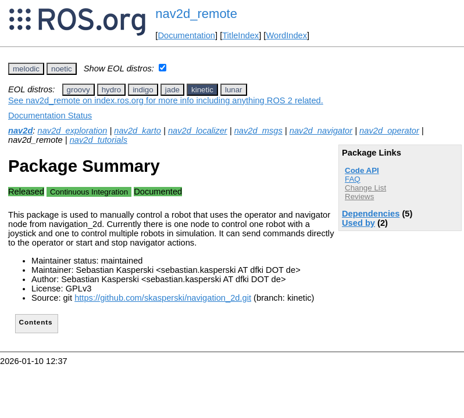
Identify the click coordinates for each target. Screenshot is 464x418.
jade (172, 89)
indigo (143, 89)
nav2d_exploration (73, 130)
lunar (233, 89)
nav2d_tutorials (98, 140)
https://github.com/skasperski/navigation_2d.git (162, 297)
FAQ (353, 179)
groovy (78, 89)
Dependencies (370, 213)
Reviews (359, 196)
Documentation (186, 35)
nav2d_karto (137, 130)
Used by (358, 223)
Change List (365, 187)
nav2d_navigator (321, 130)
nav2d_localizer (197, 130)
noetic (61, 68)
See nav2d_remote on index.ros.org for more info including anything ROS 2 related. (165, 100)
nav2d (20, 130)
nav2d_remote (196, 13)
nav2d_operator (389, 130)
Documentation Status (50, 115)
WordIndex (286, 35)
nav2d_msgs (258, 130)
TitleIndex (240, 35)
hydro (111, 89)
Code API (362, 170)
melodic (26, 68)
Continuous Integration (89, 192)
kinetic (202, 89)
